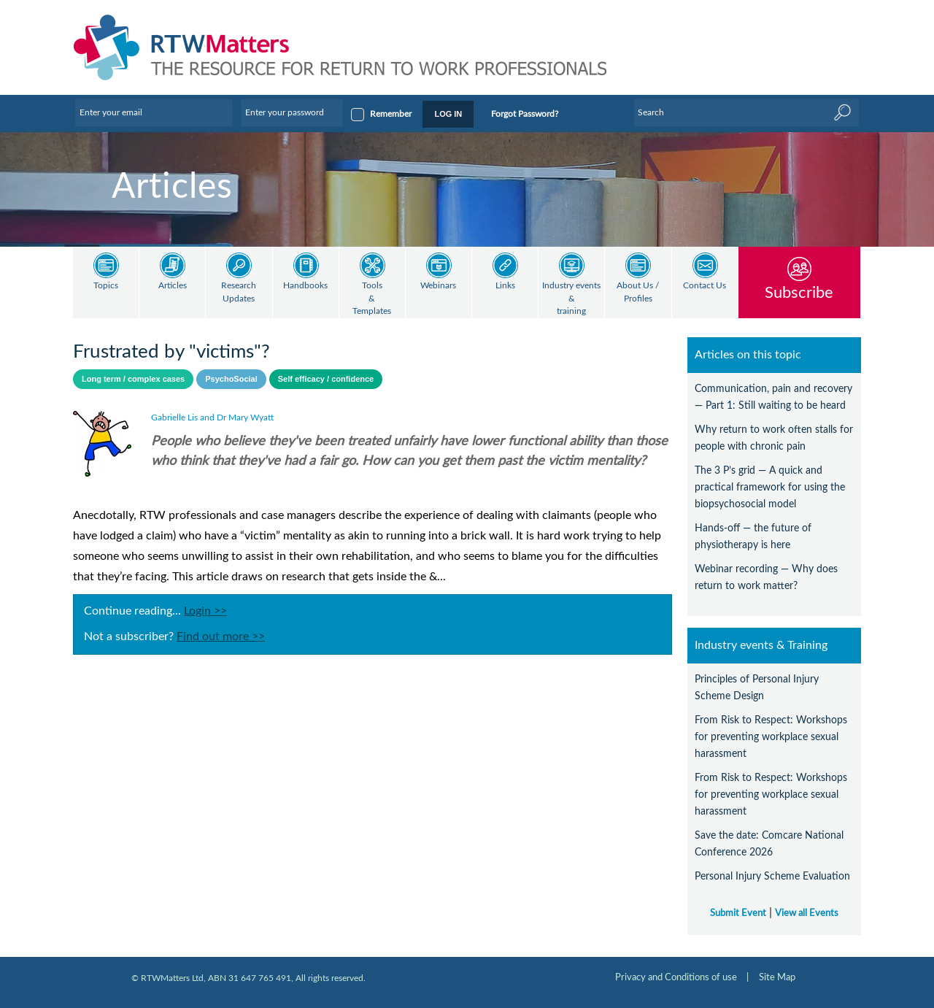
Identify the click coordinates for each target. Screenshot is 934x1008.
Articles (172, 286)
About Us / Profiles (638, 292)
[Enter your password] (292, 112)
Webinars (438, 286)
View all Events (806, 913)
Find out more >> (221, 636)
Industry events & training (571, 298)
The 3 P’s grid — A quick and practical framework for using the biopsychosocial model (770, 487)
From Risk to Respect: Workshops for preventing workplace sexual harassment (771, 737)
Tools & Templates (371, 298)
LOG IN (448, 113)
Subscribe (799, 292)
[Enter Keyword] (746, 112)
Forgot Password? (524, 113)
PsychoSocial (231, 378)
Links (505, 286)
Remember (391, 113)
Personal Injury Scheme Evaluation (772, 876)
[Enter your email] (154, 112)
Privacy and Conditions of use (676, 977)
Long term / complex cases (133, 378)
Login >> (205, 611)
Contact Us (704, 286)
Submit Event (738, 913)
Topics (105, 286)
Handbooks (305, 286)
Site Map (777, 977)
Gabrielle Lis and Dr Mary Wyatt (212, 417)
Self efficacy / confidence (326, 378)
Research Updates (238, 292)
